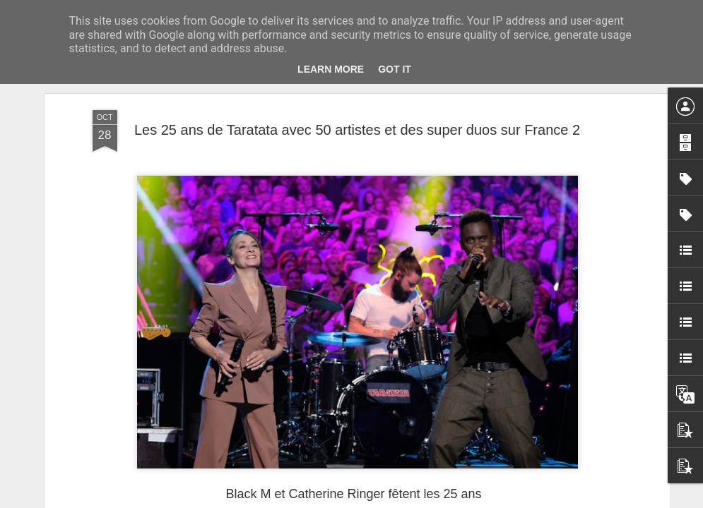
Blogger (402, 500)
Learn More (330, 69)
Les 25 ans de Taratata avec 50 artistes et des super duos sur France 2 (357, 115)
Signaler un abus (449, 500)
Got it (394, 69)
